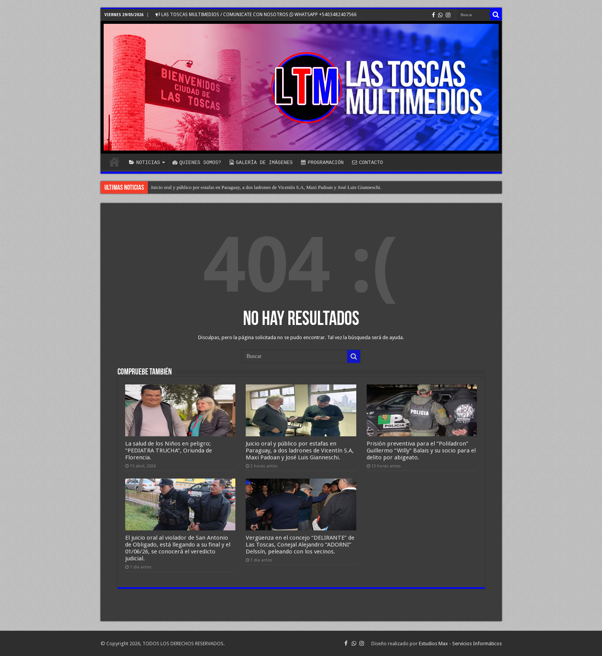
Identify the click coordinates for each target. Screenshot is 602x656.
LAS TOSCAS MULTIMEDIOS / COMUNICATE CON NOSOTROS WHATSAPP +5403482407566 (256, 14)
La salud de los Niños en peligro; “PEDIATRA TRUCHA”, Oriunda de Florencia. (168, 450)
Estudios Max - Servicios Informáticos (460, 643)
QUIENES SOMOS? (196, 162)
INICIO (114, 162)
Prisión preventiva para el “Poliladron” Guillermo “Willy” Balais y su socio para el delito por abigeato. (421, 450)
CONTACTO (367, 162)
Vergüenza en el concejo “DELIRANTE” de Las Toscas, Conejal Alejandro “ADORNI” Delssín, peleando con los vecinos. (300, 544)
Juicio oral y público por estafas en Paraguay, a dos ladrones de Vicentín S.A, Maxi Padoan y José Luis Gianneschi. (266, 187)
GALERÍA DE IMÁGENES (261, 162)
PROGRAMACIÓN (322, 162)
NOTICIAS (144, 162)
